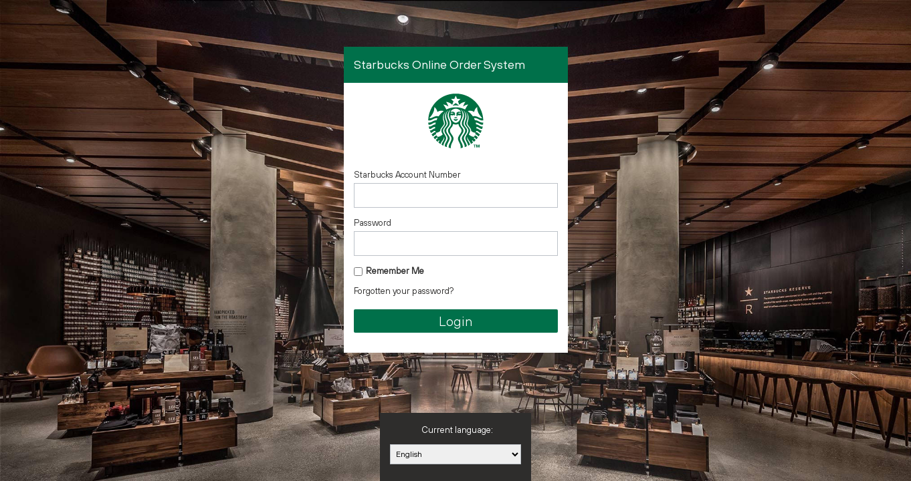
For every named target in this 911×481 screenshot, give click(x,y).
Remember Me (395, 271)
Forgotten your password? (404, 291)
